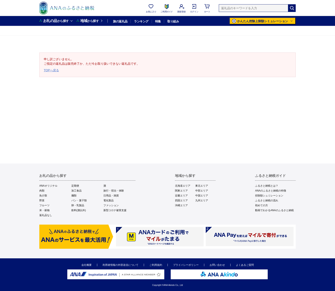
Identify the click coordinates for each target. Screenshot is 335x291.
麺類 (73, 195)
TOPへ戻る (51, 70)
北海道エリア (182, 185)
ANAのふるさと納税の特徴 (270, 190)
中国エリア (201, 195)
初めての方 (261, 205)
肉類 (41, 190)
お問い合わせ (217, 264)
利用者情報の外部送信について (120, 264)
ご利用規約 (155, 264)
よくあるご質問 (245, 264)
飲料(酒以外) (78, 210)
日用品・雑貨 (111, 195)
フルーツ (44, 205)
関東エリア (181, 190)
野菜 (41, 200)
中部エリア (201, 190)
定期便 (75, 185)
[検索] (292, 8)
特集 (158, 21)
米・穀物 (44, 210)
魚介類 (43, 195)
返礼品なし (45, 215)
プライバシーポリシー (186, 264)
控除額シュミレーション (269, 195)
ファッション (111, 205)
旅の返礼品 (120, 21)
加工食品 (76, 190)
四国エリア (181, 200)
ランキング (141, 21)
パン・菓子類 (79, 200)
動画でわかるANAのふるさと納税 (274, 210)
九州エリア (201, 200)
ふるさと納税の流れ (266, 200)
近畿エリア (181, 195)
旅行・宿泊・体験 (113, 190)
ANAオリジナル (48, 185)
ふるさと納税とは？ (266, 185)
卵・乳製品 (77, 205)
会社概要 (86, 264)
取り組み (173, 21)
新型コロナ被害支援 (114, 210)
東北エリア (201, 185)
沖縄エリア (181, 205)
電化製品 (108, 200)
